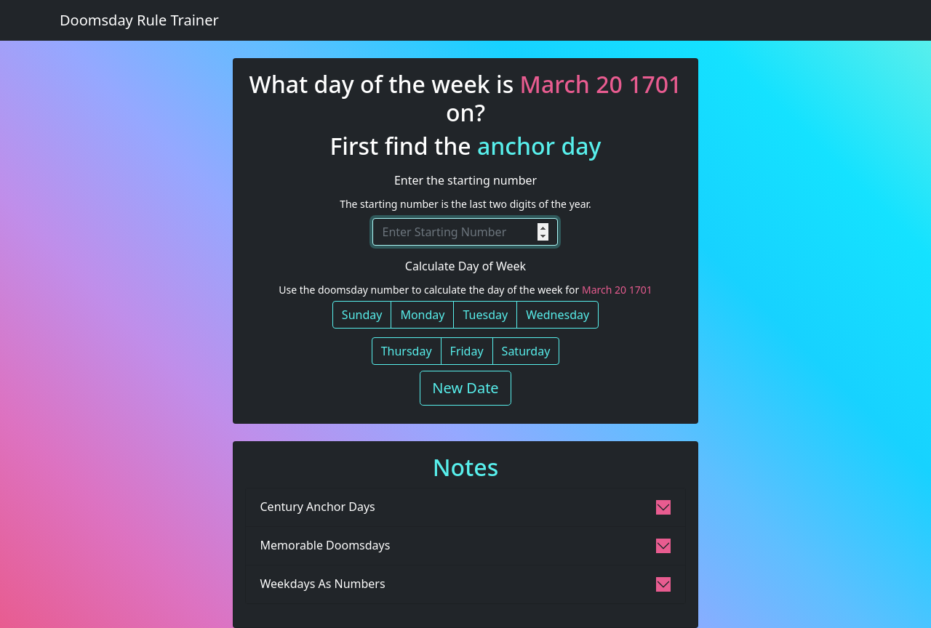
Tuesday (485, 315)
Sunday (362, 315)
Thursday (406, 351)
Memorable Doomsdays (325, 545)
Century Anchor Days (317, 507)
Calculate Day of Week (465, 266)
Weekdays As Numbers (322, 584)
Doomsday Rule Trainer (139, 20)
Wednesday (557, 315)
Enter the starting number (465, 180)
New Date (465, 388)
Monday (422, 315)
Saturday (526, 351)
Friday (467, 351)
